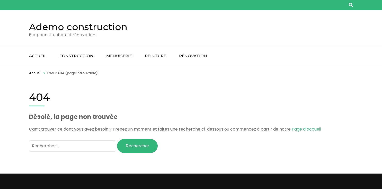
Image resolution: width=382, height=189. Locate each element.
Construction (76, 55)
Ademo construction (78, 26)
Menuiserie (119, 55)
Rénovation (193, 55)
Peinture (155, 55)
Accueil (38, 55)
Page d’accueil (306, 129)
